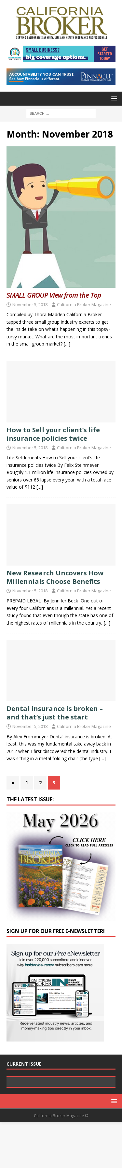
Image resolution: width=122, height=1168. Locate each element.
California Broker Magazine (84, 304)
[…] (67, 344)
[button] (113, 98)
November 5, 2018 (29, 304)
